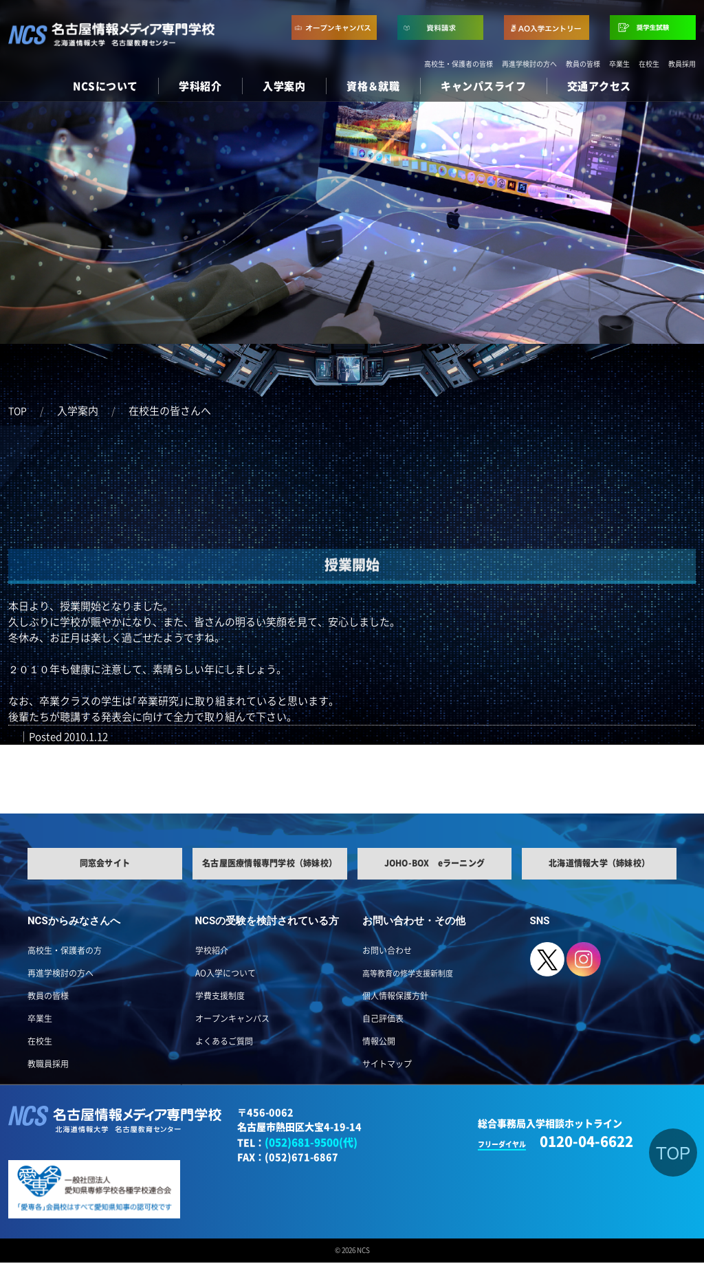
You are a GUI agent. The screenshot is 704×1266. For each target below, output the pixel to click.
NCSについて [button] (105, 86)
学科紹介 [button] (200, 86)
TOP (17, 411)
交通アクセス (599, 86)
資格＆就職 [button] (372, 86)
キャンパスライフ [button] (483, 86)
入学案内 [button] (284, 86)
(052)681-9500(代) (311, 1145)
